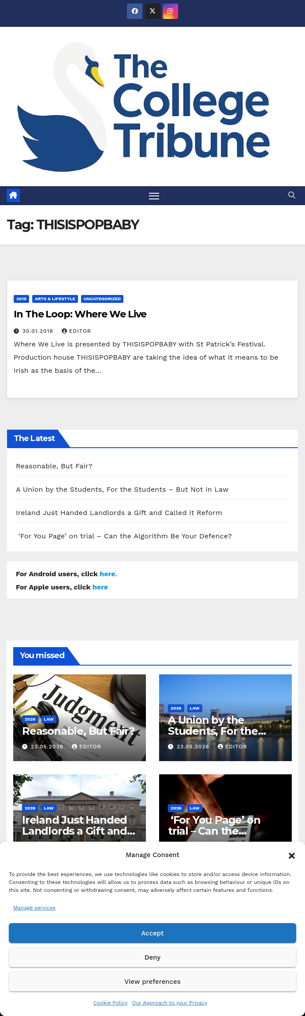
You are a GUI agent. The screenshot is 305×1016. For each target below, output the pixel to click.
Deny (152, 957)
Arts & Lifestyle (55, 298)
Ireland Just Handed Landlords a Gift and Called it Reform (119, 513)
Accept (152, 933)
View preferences (152, 982)
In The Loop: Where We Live (80, 314)
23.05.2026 (48, 747)
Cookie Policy (110, 1003)
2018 (21, 298)
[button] (291, 854)
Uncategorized (102, 298)
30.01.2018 (39, 331)
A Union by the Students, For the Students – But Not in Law (122, 490)
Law (49, 719)
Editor (76, 331)
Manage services (34, 908)
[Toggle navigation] (154, 195)
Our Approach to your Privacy (169, 1003)
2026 (30, 719)
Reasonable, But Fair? (54, 466)
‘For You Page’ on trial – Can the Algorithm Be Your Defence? (124, 536)
